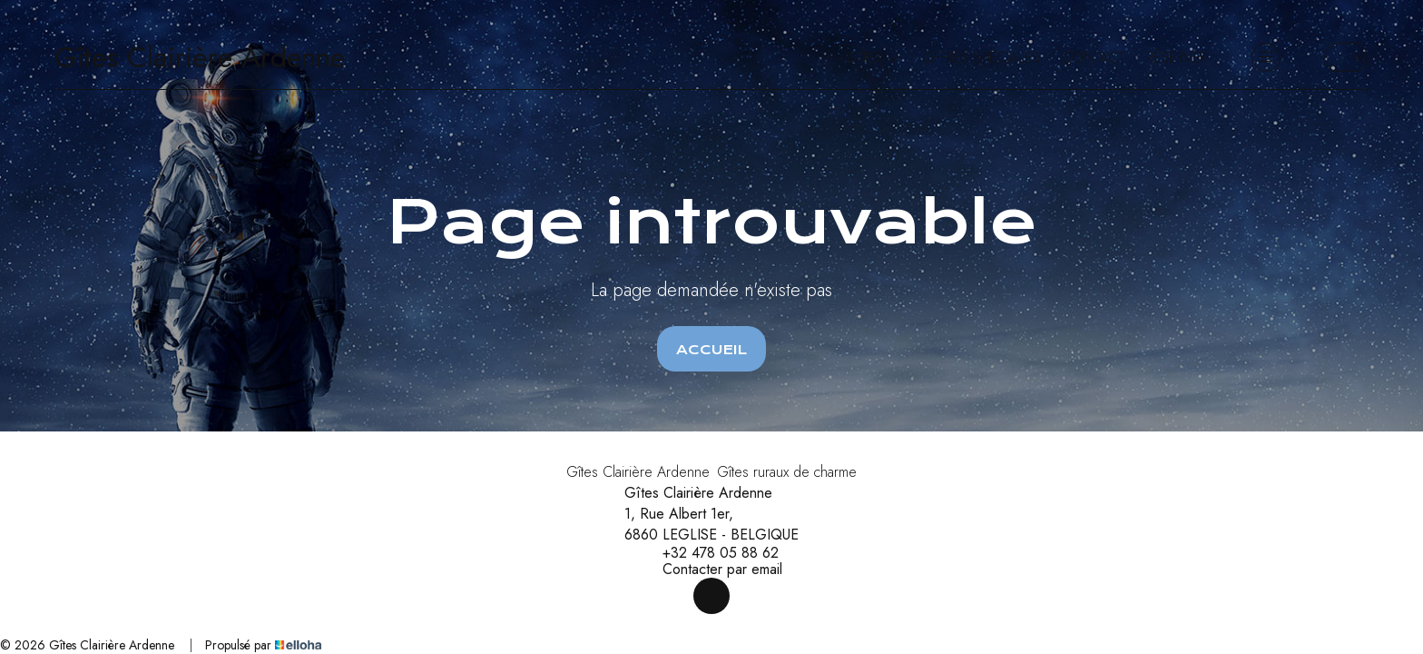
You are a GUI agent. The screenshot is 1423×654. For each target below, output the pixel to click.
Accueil (711, 350)
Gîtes (873, 57)
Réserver (1176, 57)
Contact (1093, 57)
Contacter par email (712, 569)
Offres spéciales (981, 57)
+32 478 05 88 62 (710, 553)
